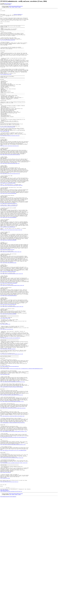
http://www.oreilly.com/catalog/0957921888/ (8, 230)
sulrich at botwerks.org (8, 3)
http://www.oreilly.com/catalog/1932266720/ (8, 259)
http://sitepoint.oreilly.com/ (5, 87)
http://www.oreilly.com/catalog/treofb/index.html (9, 173)
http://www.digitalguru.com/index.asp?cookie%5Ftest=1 (10, 403)
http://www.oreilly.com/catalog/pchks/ (7, 297)
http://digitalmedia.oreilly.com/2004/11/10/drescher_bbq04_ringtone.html (13, 553)
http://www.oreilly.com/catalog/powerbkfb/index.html (10, 183)
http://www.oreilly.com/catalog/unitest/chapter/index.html (11, 274)
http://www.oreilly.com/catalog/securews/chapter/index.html (11, 220)
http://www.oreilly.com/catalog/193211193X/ (8, 313)
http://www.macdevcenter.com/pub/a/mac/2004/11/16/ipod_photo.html (12, 505)
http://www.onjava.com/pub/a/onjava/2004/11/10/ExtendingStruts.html (13, 531)
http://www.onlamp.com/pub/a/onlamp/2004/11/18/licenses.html (11, 472)
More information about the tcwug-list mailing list (8, 593)
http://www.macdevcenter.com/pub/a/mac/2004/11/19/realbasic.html (12, 497)
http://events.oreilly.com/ (5, 380)
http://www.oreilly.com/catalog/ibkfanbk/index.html (9, 194)
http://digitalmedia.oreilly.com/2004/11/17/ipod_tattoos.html (11, 547)
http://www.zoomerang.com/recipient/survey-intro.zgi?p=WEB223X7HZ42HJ (13, 538)
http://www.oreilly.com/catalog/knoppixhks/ (8, 363)
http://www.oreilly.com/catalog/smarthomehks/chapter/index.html (12, 340)
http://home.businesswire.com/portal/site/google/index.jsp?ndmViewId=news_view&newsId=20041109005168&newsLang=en (21, 440)
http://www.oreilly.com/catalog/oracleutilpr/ (8, 242)
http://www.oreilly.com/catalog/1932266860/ (8, 286)
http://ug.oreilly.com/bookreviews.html (7, 46)
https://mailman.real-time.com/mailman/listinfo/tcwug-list (11, 587)
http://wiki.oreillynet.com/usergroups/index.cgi (9, 576)
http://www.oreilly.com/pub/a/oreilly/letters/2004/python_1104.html (13, 487)
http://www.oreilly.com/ (4, 155)
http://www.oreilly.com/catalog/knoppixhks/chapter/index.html (11, 366)
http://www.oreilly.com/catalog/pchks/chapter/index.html (10, 300)
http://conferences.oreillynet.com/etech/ (8, 416)
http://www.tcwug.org (4, 586)
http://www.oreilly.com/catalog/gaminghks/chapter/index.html (11, 326)
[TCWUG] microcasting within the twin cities (15, 6)
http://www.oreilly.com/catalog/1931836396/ (8, 374)
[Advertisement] (52, 11)
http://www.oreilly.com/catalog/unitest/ (7, 270)
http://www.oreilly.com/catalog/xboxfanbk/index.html (10, 206)
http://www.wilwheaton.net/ (5, 387)
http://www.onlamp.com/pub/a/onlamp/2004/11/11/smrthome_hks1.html (12, 456)
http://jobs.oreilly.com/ (5, 447)
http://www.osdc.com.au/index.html (6, 393)
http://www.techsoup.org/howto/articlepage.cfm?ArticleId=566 (11, 462)
